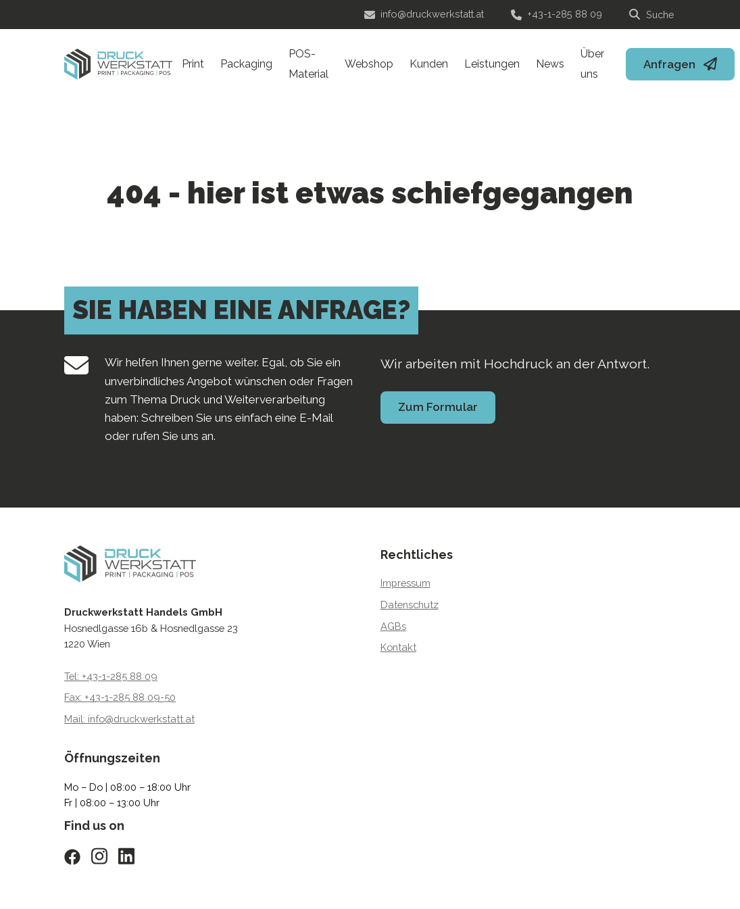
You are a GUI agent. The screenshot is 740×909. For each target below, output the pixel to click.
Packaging (246, 63)
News (550, 63)
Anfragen (669, 64)
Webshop (369, 63)
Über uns (592, 63)
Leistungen (492, 63)
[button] (29, 879)
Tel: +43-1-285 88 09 (110, 676)
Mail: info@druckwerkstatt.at (129, 718)
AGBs (393, 626)
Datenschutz (409, 604)
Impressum (405, 583)
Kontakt (398, 647)
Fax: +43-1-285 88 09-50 (120, 697)
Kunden (429, 63)
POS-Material (308, 63)
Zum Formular (438, 407)
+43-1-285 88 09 (556, 14)
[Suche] (652, 14)
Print (193, 63)
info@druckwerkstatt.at (424, 14)
